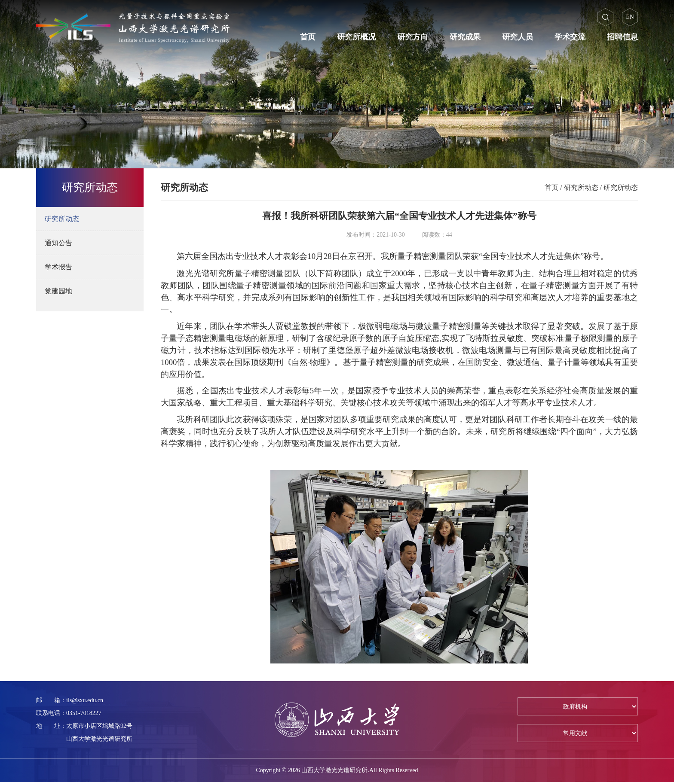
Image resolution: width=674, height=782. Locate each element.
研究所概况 (356, 37)
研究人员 (517, 37)
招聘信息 (622, 37)
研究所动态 (581, 187)
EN (630, 17)
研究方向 (412, 37)
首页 (308, 37)
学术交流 (570, 37)
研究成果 (465, 37)
